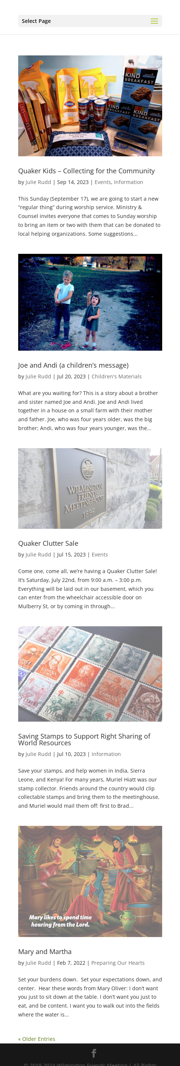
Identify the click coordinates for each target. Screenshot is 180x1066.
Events (103, 181)
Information (128, 181)
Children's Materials (117, 376)
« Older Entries (36, 1038)
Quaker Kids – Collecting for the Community (86, 170)
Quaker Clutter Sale (48, 543)
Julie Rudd (38, 181)
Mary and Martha (45, 951)
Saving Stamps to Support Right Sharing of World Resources (84, 739)
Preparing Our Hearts (118, 962)
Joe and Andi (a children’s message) (73, 365)
